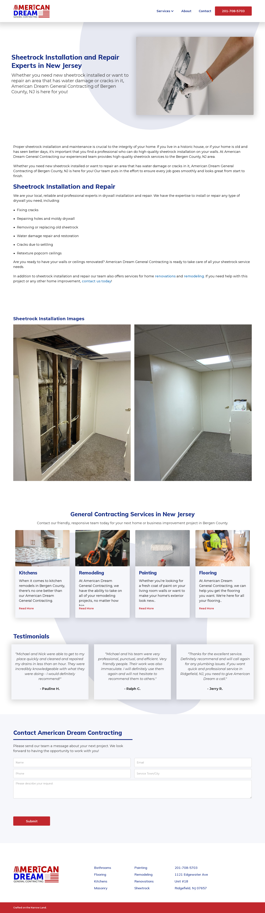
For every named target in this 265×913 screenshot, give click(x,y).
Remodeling (143, 874)
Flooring (100, 874)
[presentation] (41, 807)
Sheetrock (142, 888)
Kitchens (100, 881)
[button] (165, 11)
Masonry (100, 888)
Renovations (144, 881)
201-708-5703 (233, 11)
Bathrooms (102, 868)
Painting (140, 868)
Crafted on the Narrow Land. (30, 907)
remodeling (194, 276)
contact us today (96, 281)
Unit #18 (181, 881)
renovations (165, 276)
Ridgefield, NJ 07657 (191, 888)
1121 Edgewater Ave (191, 874)
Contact (205, 11)
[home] (31, 11)
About (186, 11)
